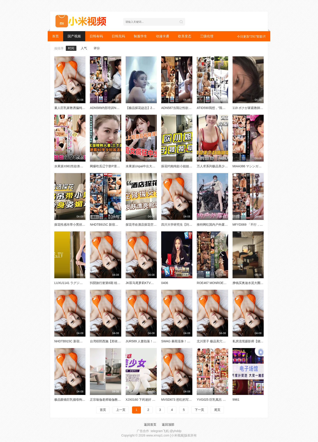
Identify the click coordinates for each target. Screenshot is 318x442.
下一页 (199, 410)
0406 (164, 283)
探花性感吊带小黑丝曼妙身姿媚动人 (79, 224)
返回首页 (150, 424)
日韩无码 (118, 36)
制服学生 (140, 36)
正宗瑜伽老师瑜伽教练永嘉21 (110, 399)
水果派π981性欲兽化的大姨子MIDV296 (81, 166)
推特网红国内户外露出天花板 (217, 224)
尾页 (217, 410)
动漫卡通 (162, 36)
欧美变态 (184, 36)
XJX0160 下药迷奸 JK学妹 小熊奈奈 (150, 399)
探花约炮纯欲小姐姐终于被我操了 (184, 166)
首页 (55, 36)
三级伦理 (206, 36)
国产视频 (74, 36)
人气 (84, 48)
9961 (236, 399)
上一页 (120, 410)
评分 (97, 48)
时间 (71, 48)
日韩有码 (96, 36)
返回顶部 (168, 424)
